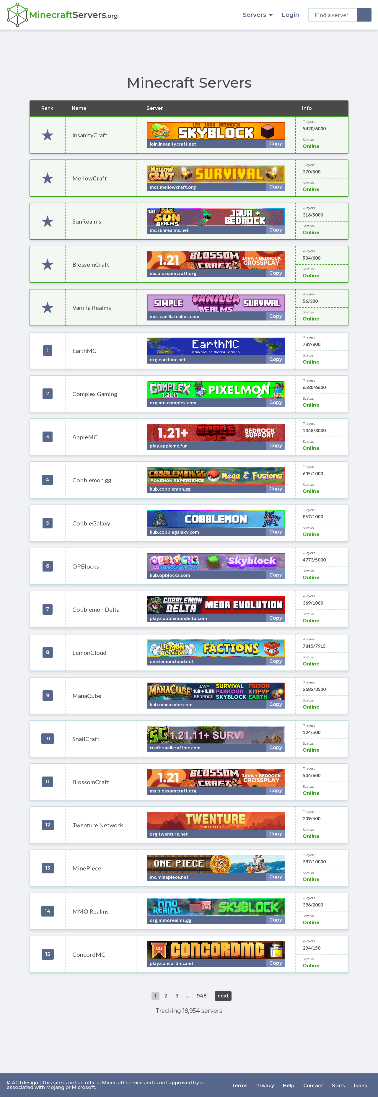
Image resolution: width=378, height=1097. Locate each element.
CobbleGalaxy (91, 523)
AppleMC (85, 436)
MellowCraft (89, 178)
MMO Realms (90, 911)
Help (288, 1085)
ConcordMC (88, 954)
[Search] (364, 15)
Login (290, 14)
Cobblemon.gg (91, 480)
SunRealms (86, 221)
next (223, 996)
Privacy (265, 1085)
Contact (313, 1085)
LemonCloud (89, 652)
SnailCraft (86, 738)
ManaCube (86, 695)
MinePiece (86, 868)
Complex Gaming (94, 393)
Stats (338, 1085)
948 (202, 996)
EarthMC (84, 350)
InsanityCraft (89, 135)
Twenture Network (97, 825)
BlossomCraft (90, 264)
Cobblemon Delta (96, 609)
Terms (239, 1085)
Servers (258, 14)
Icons (360, 1085)
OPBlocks (85, 566)
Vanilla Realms (91, 307)
